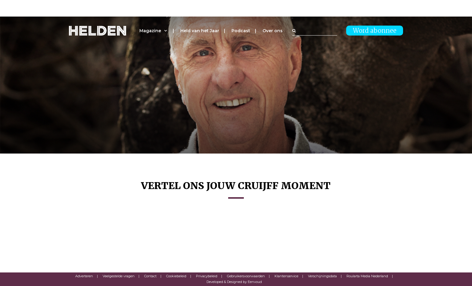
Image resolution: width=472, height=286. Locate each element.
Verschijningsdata (322, 276)
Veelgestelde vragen (119, 276)
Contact (150, 276)
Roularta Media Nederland (367, 276)
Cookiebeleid (176, 276)
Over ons (272, 30)
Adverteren (84, 276)
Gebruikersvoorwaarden (246, 276)
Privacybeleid (206, 276)
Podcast (240, 30)
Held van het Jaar (199, 30)
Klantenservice (286, 276)
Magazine (150, 30)
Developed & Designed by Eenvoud (234, 282)
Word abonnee (374, 30)
